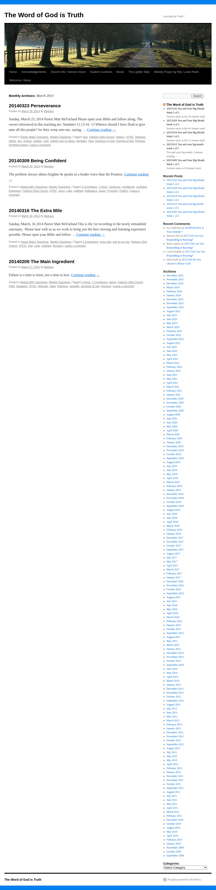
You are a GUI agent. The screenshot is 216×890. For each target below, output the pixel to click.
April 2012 (172, 764)
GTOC (130, 137)
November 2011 (175, 780)
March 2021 (173, 386)
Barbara (49, 111)
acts (85, 137)
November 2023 (175, 303)
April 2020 (172, 430)
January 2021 (174, 394)
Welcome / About (20, 80)
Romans (140, 141)
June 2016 (172, 605)
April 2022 (172, 358)
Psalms (123, 190)
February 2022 (174, 366)
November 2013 (175, 692)
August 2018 (173, 509)
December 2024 (175, 283)
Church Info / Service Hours (68, 72)
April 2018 (172, 521)
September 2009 (175, 855)
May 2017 (172, 561)
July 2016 (172, 601)
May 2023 (172, 323)
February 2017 (174, 573)
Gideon (120, 137)
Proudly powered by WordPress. (184, 879)
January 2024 (174, 295)
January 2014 (174, 684)
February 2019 (174, 486)
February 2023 (174, 331)
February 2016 (174, 621)
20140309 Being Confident (37, 160)
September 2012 (175, 744)
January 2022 (174, 370)
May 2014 (172, 672)
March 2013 (173, 720)
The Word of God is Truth (44, 15)
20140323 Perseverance (35, 105)
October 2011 (174, 784)
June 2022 (172, 351)
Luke (46, 141)
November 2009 (175, 847)
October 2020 (174, 406)
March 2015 (173, 645)
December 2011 (175, 776)
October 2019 (174, 454)
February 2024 (174, 291)
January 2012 (174, 772)
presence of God (105, 141)
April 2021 (172, 382)
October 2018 (174, 501)
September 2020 (175, 410)
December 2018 (175, 494)
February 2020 (174, 438)
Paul (91, 141)
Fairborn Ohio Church (101, 137)
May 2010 (172, 831)
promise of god (125, 141)
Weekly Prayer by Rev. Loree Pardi (176, 72)
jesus (62, 190)
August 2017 (173, 553)
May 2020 (172, 426)
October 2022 (174, 335)
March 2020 (173, 434)
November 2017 (175, 541)
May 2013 (172, 716)
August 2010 (173, 827)
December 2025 (175, 275)
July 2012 (172, 752)
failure (112, 282)
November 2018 (175, 498)
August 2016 (173, 597)
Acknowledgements (33, 72)
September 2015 (175, 633)
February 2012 (174, 768)
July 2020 (172, 418)
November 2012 (175, 736)
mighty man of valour (62, 141)
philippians (91, 190)
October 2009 (174, 851)
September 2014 (175, 664)
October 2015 (174, 629)
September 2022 (175, 339)
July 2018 (172, 513)
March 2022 (173, 362)
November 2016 (175, 585)
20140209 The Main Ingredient (41, 261)
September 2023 (175, 307)
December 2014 (175, 652)
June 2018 (172, 517)
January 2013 (174, 728)
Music (120, 72)
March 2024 (173, 287)
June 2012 (172, 756)
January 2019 (174, 490)
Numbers (81, 141)
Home (13, 72)
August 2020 (173, 414)
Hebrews (140, 137)
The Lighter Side (138, 72)
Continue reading (101, 130)
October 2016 (174, 589)
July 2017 (172, 557)
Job (19, 141)
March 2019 (173, 482)
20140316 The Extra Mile (35, 210)
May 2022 (172, 354)
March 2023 (173, 327)
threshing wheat (18, 145)
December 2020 (175, 398)
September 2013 (175, 700)
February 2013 (174, 724)
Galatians (21, 286)
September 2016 (175, 593)
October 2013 (174, 696)
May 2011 (172, 803)
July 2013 (172, 708)
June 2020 (172, 422)
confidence (128, 187)
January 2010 (174, 843)
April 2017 (172, 565)
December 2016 (175, 581)
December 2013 (175, 688)
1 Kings (86, 282)
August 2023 (173, 311)
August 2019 (173, 462)
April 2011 (172, 807)
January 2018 (174, 533)
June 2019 (172, 470)
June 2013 (172, 712)
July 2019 (172, 466)
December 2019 (175, 446)
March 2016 (173, 617)
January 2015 (174, 649)
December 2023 (175, 299)
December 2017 (175, 537)
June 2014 (172, 668)
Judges (37, 141)
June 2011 (172, 799)
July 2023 (172, 315)
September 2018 (175, 505)
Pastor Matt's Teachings (34, 137)
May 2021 (172, 378)
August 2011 (173, 792)
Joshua (27, 141)
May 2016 (172, 609)
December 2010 (175, 819)
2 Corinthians (89, 187)
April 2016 (172, 613)
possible (74, 286)
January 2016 (174, 625)
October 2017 (174, 545)
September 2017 (175, 549)
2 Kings (103, 187)
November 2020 (175, 402)
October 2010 (174, 823)
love (30, 245)
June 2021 (172, 374)
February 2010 (174, 839)
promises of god (90, 286)
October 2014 (174, 660)
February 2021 (174, 390)
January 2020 (174, 442)
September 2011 (175, 788)
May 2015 (172, 641)
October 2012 (174, 740)
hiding (12, 141)
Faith (12, 286)
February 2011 (174, 815)
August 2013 (173, 704)
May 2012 (172, 760)
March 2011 (173, 811)
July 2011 (172, 796)
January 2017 (174, 577)
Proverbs (112, 190)
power (102, 190)
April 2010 (172, 835)
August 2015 (173, 637)
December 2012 (175, 732)
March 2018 (173, 525)
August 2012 (173, 748)
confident (141, 187)
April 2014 (172, 676)
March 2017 (173, 569)
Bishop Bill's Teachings (33, 187)
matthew (78, 190)
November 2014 (175, 656)
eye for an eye (121, 241)
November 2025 (175, 279)
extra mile (105, 241)
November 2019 (175, 450)
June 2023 (172, 319)
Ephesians (15, 190)
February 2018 (174, 529)
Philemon (62, 286)
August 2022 (173, 343)
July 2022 (172, 347)
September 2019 (175, 458)
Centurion (114, 187)
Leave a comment (40, 145)
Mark (53, 286)
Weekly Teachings (60, 137)
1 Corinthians (90, 241)
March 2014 (173, 680)
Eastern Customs (101, 72)
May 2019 (172, 474)
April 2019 (172, 478)
